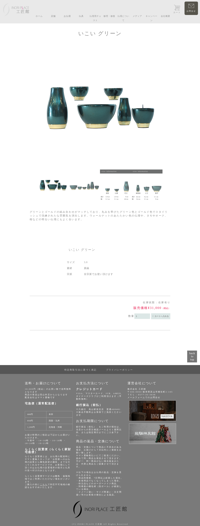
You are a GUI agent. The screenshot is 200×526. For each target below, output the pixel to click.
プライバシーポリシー (119, 370)
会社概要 (165, 16)
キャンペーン (151, 18)
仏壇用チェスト (95, 18)
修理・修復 (109, 16)
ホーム (39, 16)
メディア (137, 16)
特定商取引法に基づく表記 (80, 370)
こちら (44, 484)
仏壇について (123, 18)
